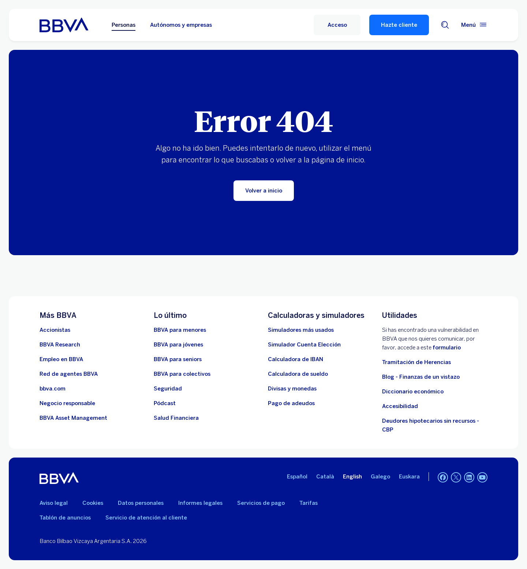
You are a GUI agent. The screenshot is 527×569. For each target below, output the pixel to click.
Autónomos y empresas (181, 25)
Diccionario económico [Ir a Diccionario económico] (413, 391)
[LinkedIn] (469, 478)
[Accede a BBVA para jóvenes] (178, 344)
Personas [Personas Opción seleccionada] (123, 25)
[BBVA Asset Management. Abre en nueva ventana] (73, 418)
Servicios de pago (261, 503)
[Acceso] (337, 25)
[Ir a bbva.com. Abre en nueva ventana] (53, 388)
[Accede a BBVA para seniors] (178, 359)
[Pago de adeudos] (291, 403)
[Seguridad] (168, 388)
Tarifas (308, 503)
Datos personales (141, 503)
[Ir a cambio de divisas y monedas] (292, 388)
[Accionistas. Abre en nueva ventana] (55, 330)
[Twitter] (456, 478)
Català (325, 476)
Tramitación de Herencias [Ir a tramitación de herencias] (416, 362)
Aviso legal (54, 503)
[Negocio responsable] (67, 403)
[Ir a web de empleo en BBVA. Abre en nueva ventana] (61, 359)
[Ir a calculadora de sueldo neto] (298, 374)
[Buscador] (445, 25)
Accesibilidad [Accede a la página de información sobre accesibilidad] (400, 406)
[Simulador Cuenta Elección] (304, 344)
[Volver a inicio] (263, 190)
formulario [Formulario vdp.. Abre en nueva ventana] (447, 347)
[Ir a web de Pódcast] (165, 403)
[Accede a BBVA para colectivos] (182, 374)
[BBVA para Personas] (64, 25)
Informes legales (200, 503)
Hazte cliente (399, 25)
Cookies (92, 503)
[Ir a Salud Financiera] (176, 418)
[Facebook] (443, 478)
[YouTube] (482, 478)
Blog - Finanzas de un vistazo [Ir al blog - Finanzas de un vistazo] (421, 377)
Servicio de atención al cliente (146, 517)
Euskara (409, 476)
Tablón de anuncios (65, 517)
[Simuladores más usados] (301, 330)
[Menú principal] (474, 25)
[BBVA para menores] (180, 330)
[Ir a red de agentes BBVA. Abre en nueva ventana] (69, 374)
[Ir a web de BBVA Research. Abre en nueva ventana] (60, 344)
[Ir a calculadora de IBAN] (295, 359)
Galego (380, 476)
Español (297, 476)
